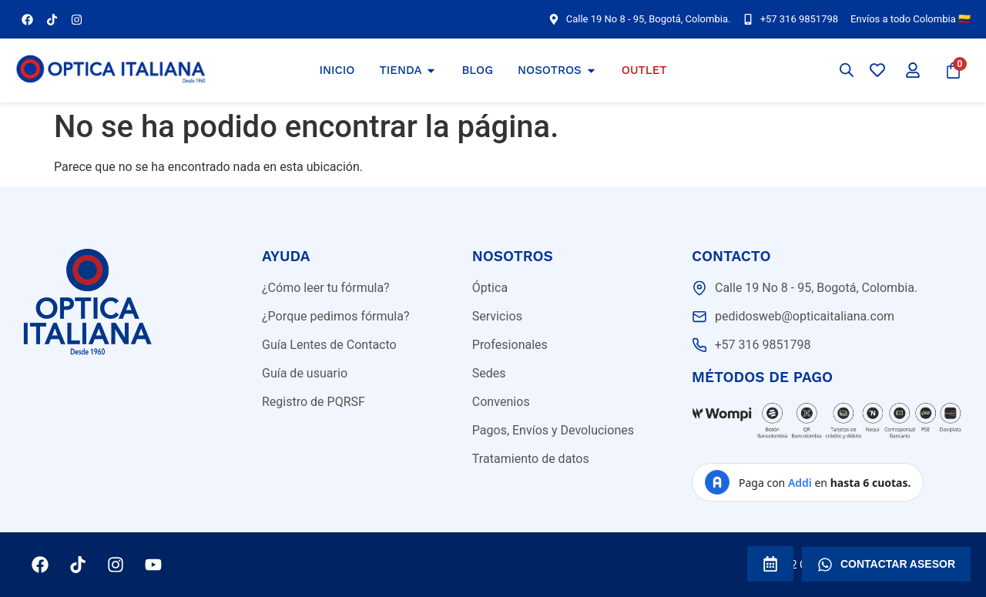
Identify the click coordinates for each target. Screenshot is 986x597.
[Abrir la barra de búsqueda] (846, 70)
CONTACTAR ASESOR (886, 564)
